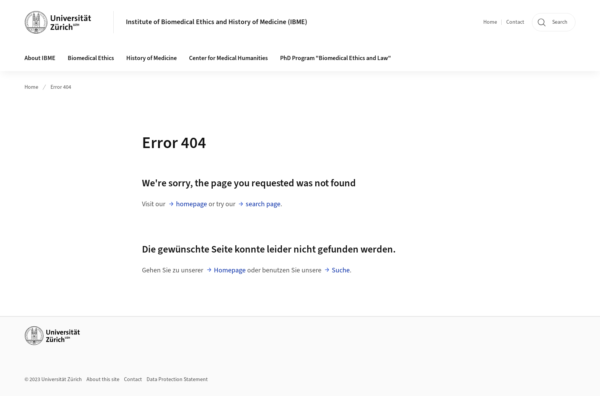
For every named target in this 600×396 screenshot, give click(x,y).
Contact (515, 22)
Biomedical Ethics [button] (91, 58)
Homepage (230, 270)
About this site (102, 379)
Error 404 (61, 87)
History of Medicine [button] (151, 58)
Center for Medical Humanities (228, 58)
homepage (191, 204)
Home (490, 22)
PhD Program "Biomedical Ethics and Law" (335, 58)
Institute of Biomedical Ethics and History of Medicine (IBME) (216, 22)
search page (263, 204)
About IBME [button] (39, 58)
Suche (341, 270)
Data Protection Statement (177, 379)
